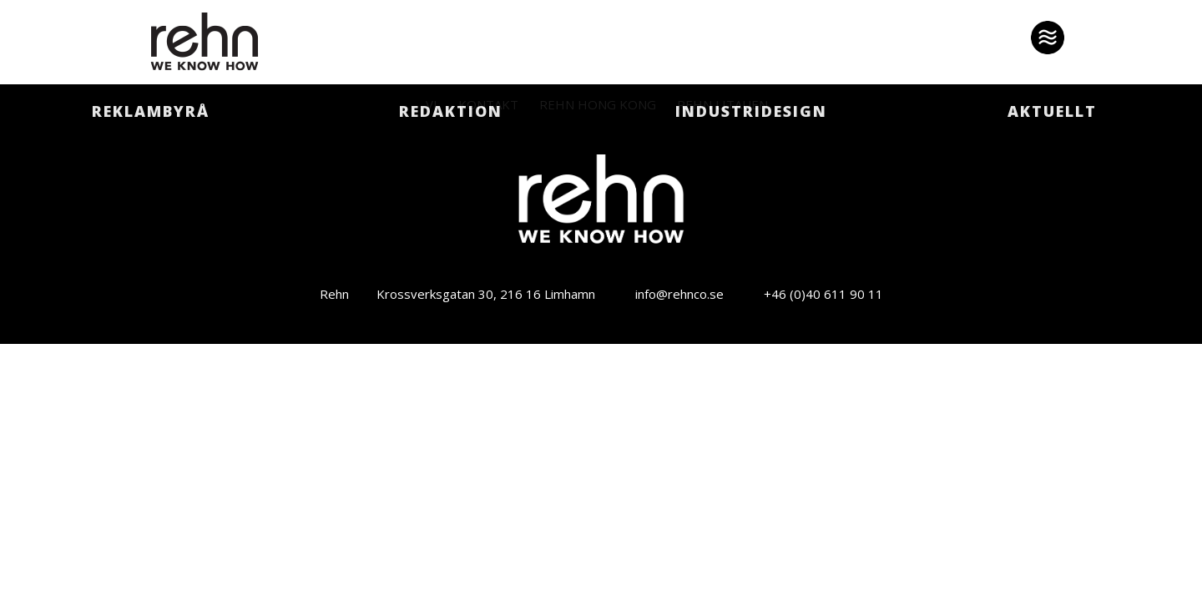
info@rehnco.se (679, 294)
